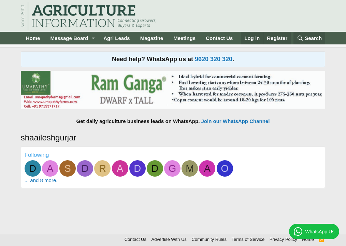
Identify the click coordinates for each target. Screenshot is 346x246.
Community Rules (209, 239)
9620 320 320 (213, 59)
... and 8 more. (41, 180)
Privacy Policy (283, 239)
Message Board (69, 38)
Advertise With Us (169, 239)
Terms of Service (247, 239)
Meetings (184, 38)
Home (33, 38)
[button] (93, 38)
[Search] (309, 38)
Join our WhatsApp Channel (235, 121)
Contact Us (219, 38)
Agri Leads (116, 38)
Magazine (151, 38)
